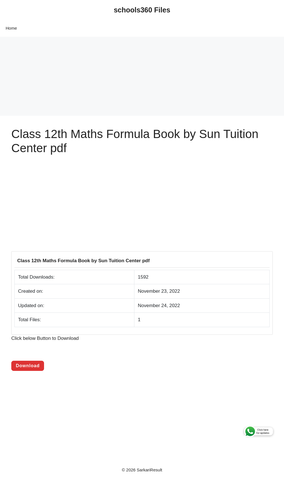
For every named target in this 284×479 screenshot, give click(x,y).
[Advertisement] (142, 76)
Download (28, 365)
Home (11, 28)
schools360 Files (142, 10)
